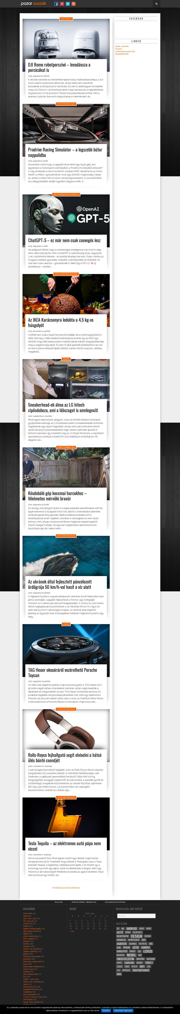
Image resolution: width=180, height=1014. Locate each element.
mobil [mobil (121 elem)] (131, 955)
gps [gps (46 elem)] (143, 939)
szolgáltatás (27, 992)
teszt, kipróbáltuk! (29, 994)
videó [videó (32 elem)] (127, 966)
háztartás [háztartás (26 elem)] (143, 943)
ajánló (25, 916)
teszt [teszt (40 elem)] (119, 966)
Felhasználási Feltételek (115, 902)
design (25, 926)
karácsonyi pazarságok (31, 956)
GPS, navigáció (29, 939)
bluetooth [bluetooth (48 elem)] (122, 936)
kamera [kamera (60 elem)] (145, 947)
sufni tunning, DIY (30, 987)
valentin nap (27, 1005)
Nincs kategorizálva (30, 974)
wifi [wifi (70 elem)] (142, 966)
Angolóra (118, 49)
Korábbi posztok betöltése (66, 887)
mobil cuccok (28, 969)
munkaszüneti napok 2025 (125, 51)
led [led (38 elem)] (139, 951)
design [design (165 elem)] (136, 936)
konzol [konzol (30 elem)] (132, 951)
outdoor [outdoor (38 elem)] (151, 958)
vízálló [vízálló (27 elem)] (134, 966)
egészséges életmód (31, 931)
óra (24, 977)
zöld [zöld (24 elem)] (118, 970)
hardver (26, 944)
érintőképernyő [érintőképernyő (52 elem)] (141, 970)
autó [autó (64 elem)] (120, 932)
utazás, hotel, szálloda (31, 1002)
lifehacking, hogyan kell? (32, 962)
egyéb (25, 934)
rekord (25, 984)
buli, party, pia (28, 921)
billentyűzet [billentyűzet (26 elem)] (137, 932)
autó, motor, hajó (29, 919)
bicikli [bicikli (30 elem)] (128, 932)
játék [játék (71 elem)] (136, 947)
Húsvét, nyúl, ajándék (31, 949)
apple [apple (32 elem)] (142, 928)
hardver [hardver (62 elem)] (122, 943)
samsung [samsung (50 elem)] (129, 962)
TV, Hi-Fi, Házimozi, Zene (32, 997)
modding (26, 972)
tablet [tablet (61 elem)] (149, 962)
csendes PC (27, 924)
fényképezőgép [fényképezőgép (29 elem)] (133, 939)
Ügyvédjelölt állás (121, 54)
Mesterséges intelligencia (32, 967)
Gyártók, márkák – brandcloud (84, 902)
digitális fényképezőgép (32, 929)
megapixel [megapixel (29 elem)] (120, 955)
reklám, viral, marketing (32, 982)
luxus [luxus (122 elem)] (147, 951)
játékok (26, 954)
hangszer (26, 941)
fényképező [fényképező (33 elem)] (121, 939)
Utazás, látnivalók (122, 46)
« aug (72, 931)
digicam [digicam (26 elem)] (147, 936)
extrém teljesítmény (30, 936)
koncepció (27, 959)
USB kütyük (27, 1000)
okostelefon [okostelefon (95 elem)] (125, 958)
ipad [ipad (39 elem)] (119, 947)
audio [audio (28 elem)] (149, 928)
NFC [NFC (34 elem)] (140, 955)
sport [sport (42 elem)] (140, 962)
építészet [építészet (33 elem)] (126, 970)
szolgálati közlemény (31, 989)
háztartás (26, 946)
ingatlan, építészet (30, 951)
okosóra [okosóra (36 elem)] (140, 958)
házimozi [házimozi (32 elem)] (132, 943)
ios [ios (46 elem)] (150, 943)
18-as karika (27, 913)
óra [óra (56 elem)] (119, 974)
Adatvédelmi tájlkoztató (123, 1011)
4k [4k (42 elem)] (123, 928)
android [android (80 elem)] (132, 928)
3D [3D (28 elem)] (118, 928)
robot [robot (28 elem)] (119, 962)
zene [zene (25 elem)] (148, 966)
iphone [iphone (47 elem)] (126, 947)
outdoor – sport (29, 979)
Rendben (106, 1011)
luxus (25, 964)
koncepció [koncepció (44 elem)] (122, 951)
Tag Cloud (59, 902)
